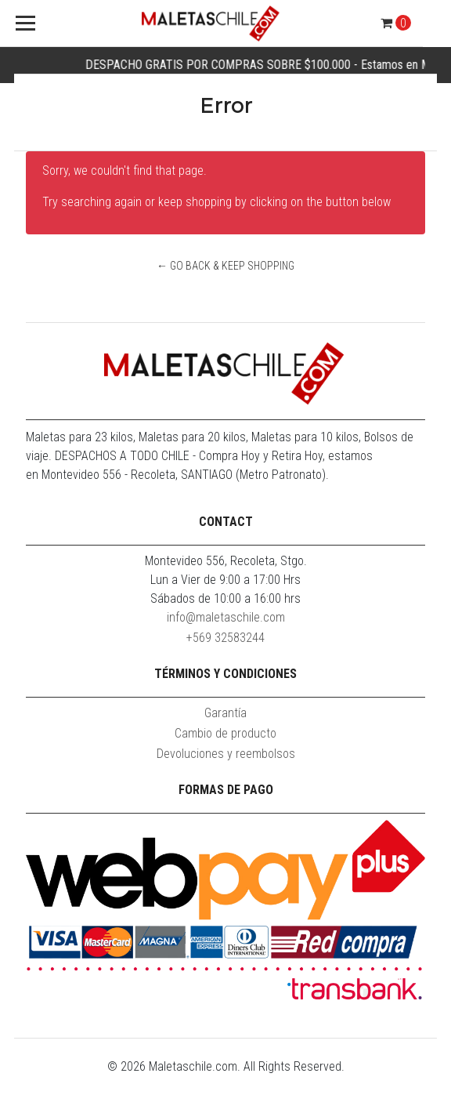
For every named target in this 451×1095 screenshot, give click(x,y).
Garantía (225, 712)
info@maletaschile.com (226, 617)
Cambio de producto (225, 733)
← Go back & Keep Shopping (225, 265)
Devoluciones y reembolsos (226, 753)
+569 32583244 (225, 637)
